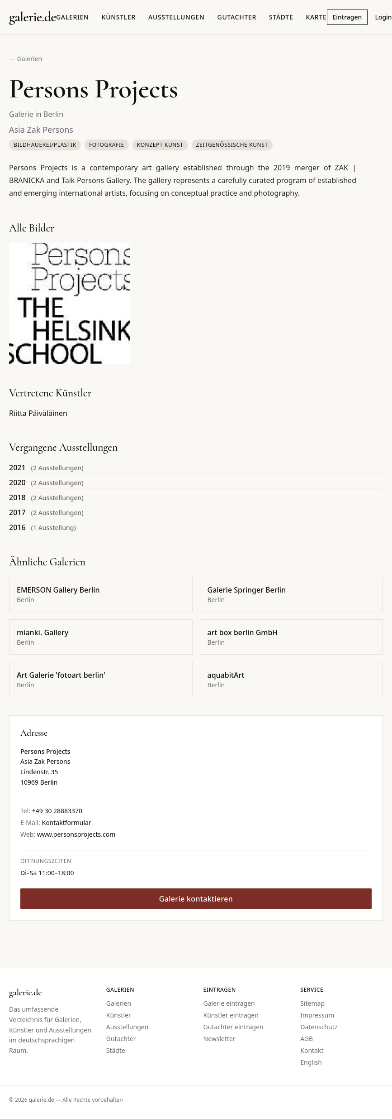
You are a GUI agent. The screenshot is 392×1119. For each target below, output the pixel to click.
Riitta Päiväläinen (38, 413)
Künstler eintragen (231, 1015)
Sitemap (312, 1003)
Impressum (317, 1015)
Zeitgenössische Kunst (232, 145)
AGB (306, 1038)
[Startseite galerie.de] (32, 17)
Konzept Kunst (160, 145)
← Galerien (25, 58)
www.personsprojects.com (76, 834)
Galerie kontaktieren (196, 899)
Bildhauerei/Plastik (45, 145)
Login (383, 17)
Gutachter (236, 17)
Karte (316, 17)
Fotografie (106, 145)
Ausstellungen (176, 17)
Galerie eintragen (229, 1003)
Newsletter (219, 1038)
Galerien (72, 17)
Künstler (119, 17)
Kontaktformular (66, 822)
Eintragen (347, 17)
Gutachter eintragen (233, 1027)
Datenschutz (318, 1027)
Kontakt (311, 1050)
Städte (281, 17)
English (311, 1062)
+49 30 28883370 (57, 810)
